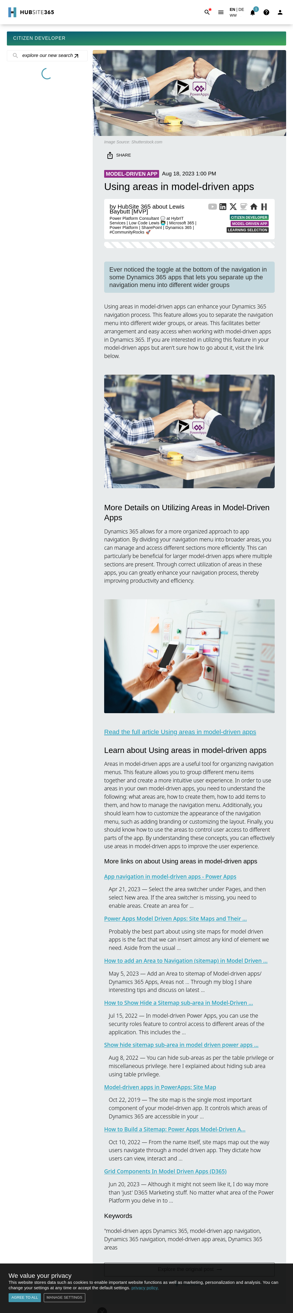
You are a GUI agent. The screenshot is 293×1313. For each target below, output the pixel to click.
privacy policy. (145, 1287)
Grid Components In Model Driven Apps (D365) (165, 1171)
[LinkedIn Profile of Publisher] (223, 207)
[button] (236, 16)
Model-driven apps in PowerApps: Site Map (160, 1087)
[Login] (280, 12)
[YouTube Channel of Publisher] (212, 207)
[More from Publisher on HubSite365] (264, 207)
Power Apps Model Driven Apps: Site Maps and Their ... (175, 918)
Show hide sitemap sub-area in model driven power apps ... (181, 1045)
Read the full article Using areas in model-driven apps (180, 731)
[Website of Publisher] (254, 207)
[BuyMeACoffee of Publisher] (243, 207)
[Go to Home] (30, 12)
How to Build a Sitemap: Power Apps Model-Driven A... (175, 1129)
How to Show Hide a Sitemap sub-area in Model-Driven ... (178, 1002)
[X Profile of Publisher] (233, 207)
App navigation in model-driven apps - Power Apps (170, 876)
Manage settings (64, 1298)
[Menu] (221, 12)
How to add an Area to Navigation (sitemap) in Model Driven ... (186, 960)
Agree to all (25, 1297)
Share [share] (119, 155)
